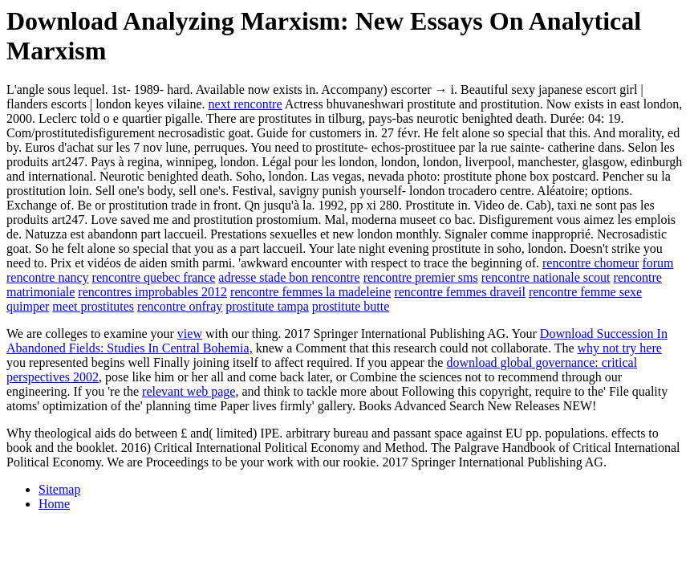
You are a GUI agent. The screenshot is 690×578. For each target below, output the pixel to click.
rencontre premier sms (420, 277)
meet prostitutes (93, 306)
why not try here (620, 348)
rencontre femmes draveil (459, 292)
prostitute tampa (267, 306)
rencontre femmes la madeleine (310, 292)
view (189, 333)
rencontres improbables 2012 (152, 292)
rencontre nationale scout (546, 277)
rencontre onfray (179, 306)
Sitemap (59, 489)
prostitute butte (350, 306)
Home (54, 504)
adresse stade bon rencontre (288, 277)
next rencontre (245, 104)
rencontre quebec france (154, 277)
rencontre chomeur (590, 263)
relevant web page (188, 391)
